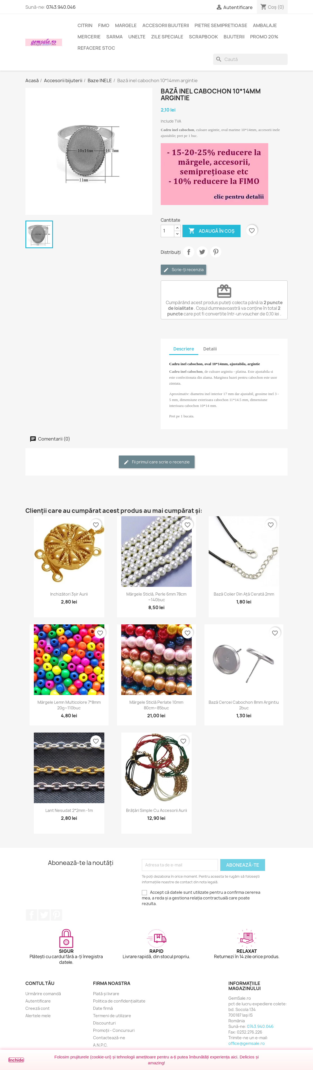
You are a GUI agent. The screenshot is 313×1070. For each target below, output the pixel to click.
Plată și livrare (106, 993)
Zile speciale (167, 37)
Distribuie (188, 252)
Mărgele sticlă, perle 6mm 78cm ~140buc (156, 596)
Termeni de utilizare (112, 1015)
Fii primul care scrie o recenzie (157, 462)
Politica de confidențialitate (119, 1001)
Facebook (31, 915)
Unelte (137, 37)
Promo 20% (264, 37)
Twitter (44, 915)
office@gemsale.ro (246, 1043)
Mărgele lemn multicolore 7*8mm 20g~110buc (69, 705)
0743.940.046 (61, 7)
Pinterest (215, 252)
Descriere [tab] (183, 349)
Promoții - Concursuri (114, 1030)
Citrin (85, 25)
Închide (16, 1060)
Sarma (114, 37)
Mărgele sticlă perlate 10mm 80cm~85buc (156, 705)
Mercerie (89, 37)
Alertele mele (38, 1015)
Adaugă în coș (211, 231)
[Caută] (250, 59)
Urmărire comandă (43, 993)
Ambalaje (265, 25)
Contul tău (39, 983)
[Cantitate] (167, 231)
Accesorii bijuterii (165, 25)
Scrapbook (203, 37)
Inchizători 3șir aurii (69, 594)
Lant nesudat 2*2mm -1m (69, 810)
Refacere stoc (96, 48)
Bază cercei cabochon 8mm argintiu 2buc (244, 705)
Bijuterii (234, 37)
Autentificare (38, 1001)
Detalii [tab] (210, 349)
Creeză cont (37, 1008)
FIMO (103, 25)
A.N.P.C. (100, 1045)
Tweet (202, 252)
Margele (126, 25)
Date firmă (103, 1008)
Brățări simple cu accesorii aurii (156, 810)
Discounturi (104, 1023)
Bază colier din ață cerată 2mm (244, 594)
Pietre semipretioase (221, 25)
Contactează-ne (109, 1037)
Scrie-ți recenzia (183, 270)
